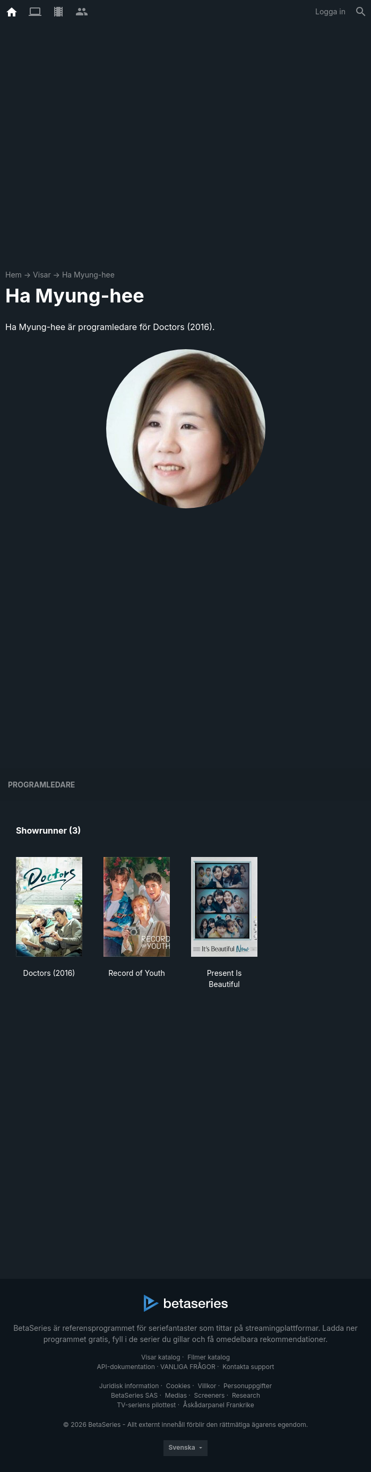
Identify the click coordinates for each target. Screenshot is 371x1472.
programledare (41, 784)
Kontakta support (248, 1367)
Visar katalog (160, 1357)
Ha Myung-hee (88, 274)
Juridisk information (129, 1386)
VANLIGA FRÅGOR (187, 1367)
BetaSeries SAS (134, 1395)
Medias (176, 1395)
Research (246, 1395)
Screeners (209, 1395)
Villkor (206, 1386)
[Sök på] (361, 11)
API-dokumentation (125, 1367)
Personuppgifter (247, 1386)
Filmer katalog (208, 1357)
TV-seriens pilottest (146, 1405)
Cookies (178, 1386)
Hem (13, 274)
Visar (42, 274)
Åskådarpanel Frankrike (218, 1405)
